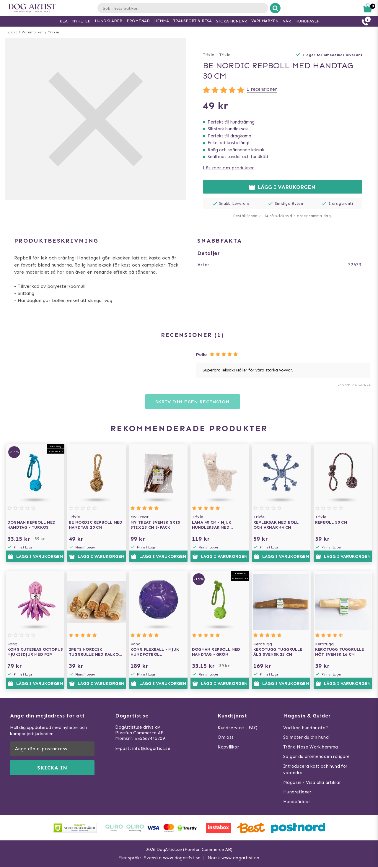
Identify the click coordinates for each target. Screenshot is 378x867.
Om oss (226, 737)
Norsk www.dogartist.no (234, 857)
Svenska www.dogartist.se (172, 857)
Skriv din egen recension (192, 402)
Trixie (53, 32)
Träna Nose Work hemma (310, 747)
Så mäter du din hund (306, 737)
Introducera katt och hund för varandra (315, 770)
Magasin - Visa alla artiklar (312, 782)
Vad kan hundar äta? (305, 727)
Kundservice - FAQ (238, 727)
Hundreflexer (297, 792)
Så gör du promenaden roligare (316, 756)
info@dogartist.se (151, 748)
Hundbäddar (296, 801)
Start (12, 32)
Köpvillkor (228, 747)
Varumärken (32, 32)
